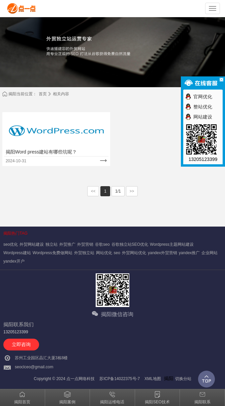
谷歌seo (102, 244)
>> (132, 191)
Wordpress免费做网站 (52, 252)
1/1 (118, 191)
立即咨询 (21, 344)
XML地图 (152, 378)
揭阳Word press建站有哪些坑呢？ (41, 152)
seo (117, 252)
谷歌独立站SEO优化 (129, 244)
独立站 (51, 244)
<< (93, 191)
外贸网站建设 (32, 244)
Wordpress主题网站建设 (172, 244)
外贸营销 (85, 244)
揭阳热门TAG (15, 233)
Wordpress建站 (17, 252)
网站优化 (104, 252)
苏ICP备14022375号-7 (119, 378)
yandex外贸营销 (162, 252)
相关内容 (61, 94)
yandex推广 (189, 252)
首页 (43, 94)
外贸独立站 (84, 252)
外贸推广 (67, 244)
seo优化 (10, 244)
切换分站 (183, 378)
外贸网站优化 (134, 252)
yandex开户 (14, 261)
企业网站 (209, 252)
